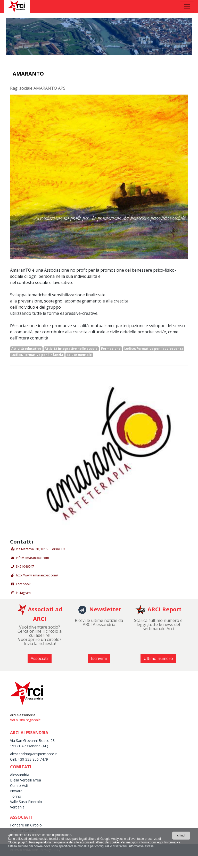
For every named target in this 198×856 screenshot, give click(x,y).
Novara (16, 790)
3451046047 (25, 566)
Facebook (23, 584)
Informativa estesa (141, 846)
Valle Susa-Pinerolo (26, 801)
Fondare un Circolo (26, 825)
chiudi (181, 835)
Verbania (17, 807)
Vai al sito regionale (25, 719)
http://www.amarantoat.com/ (37, 575)
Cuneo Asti (19, 785)
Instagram (23, 593)
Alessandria (19, 774)
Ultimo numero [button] (158, 658)
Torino (15, 796)
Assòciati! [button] (39, 658)
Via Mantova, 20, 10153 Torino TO (40, 549)
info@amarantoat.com (32, 558)
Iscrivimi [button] (99, 658)
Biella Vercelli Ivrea (25, 780)
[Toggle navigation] (187, 7)
